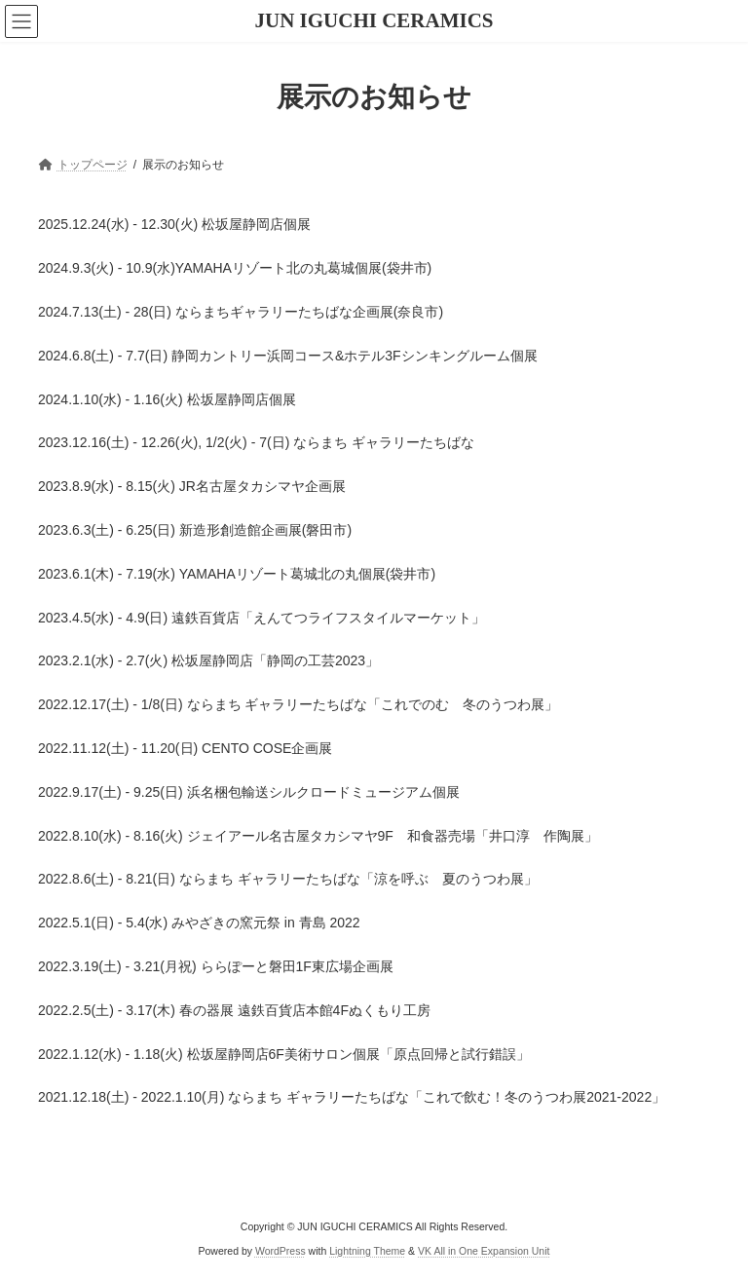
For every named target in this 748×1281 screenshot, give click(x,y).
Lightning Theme (367, 1251)
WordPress (280, 1251)
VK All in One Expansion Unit (483, 1251)
